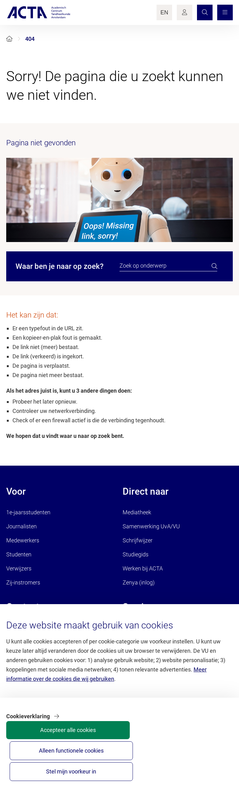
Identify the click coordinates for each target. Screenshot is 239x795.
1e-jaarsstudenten (28, 512)
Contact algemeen (28, 627)
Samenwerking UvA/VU (151, 526)
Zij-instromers (23, 582)
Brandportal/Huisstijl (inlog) (156, 627)
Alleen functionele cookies (162, 766)
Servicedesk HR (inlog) (150, 641)
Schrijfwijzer (137, 540)
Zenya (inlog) (139, 582)
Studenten (18, 554)
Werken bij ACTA (143, 568)
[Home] (9, 39)
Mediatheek (137, 512)
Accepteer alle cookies (115, 766)
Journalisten (21, 526)
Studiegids (135, 554)
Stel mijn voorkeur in (208, 766)
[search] (214, 266)
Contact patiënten (28, 641)
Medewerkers (22, 540)
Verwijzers (18, 568)
